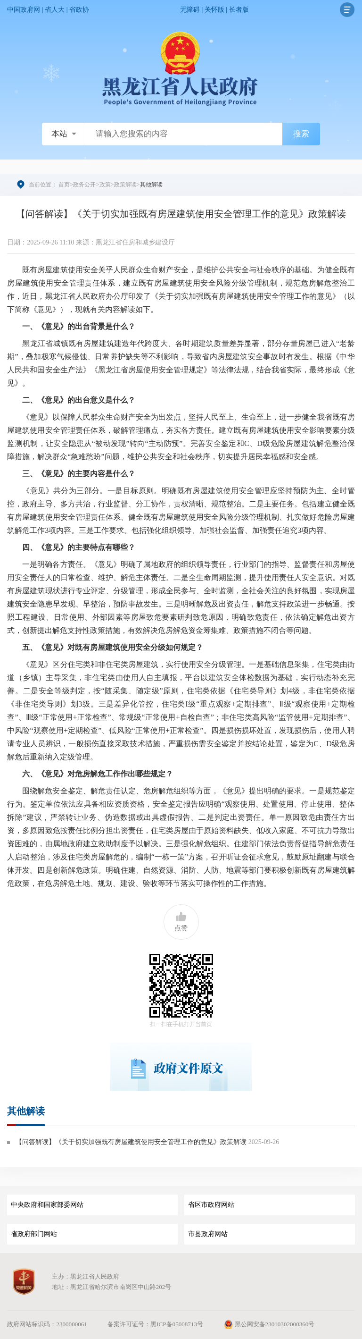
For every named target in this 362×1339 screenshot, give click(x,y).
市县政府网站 (208, 1234)
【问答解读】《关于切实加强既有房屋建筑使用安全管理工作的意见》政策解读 (131, 1141)
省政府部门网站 (34, 1234)
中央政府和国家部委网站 (47, 1204)
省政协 (79, 9)
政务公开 (84, 184)
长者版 (239, 9)
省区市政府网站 (211, 1204)
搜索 (301, 133)
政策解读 (125, 184)
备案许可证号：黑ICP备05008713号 (155, 1324)
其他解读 (26, 1111)
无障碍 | (192, 9)
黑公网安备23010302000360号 (268, 1324)
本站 (59, 133)
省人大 (55, 9)
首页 (64, 184)
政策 (105, 184)
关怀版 (214, 9)
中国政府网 (23, 9)
